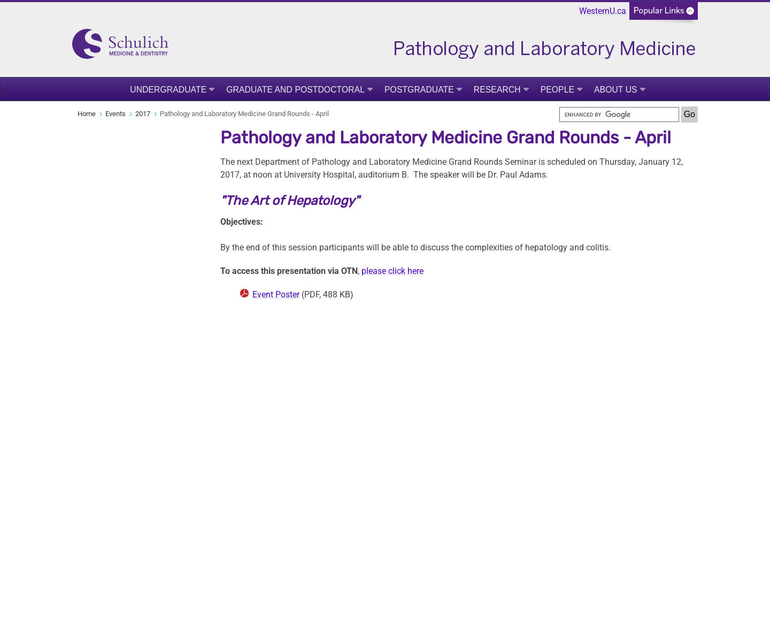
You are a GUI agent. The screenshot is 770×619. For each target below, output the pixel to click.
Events (115, 114)
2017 (142, 114)
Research (497, 89)
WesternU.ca (602, 11)
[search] (619, 114)
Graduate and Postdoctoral (295, 89)
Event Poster (275, 294)
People (557, 89)
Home (87, 114)
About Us (615, 89)
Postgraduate (419, 89)
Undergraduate (168, 89)
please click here (392, 271)
